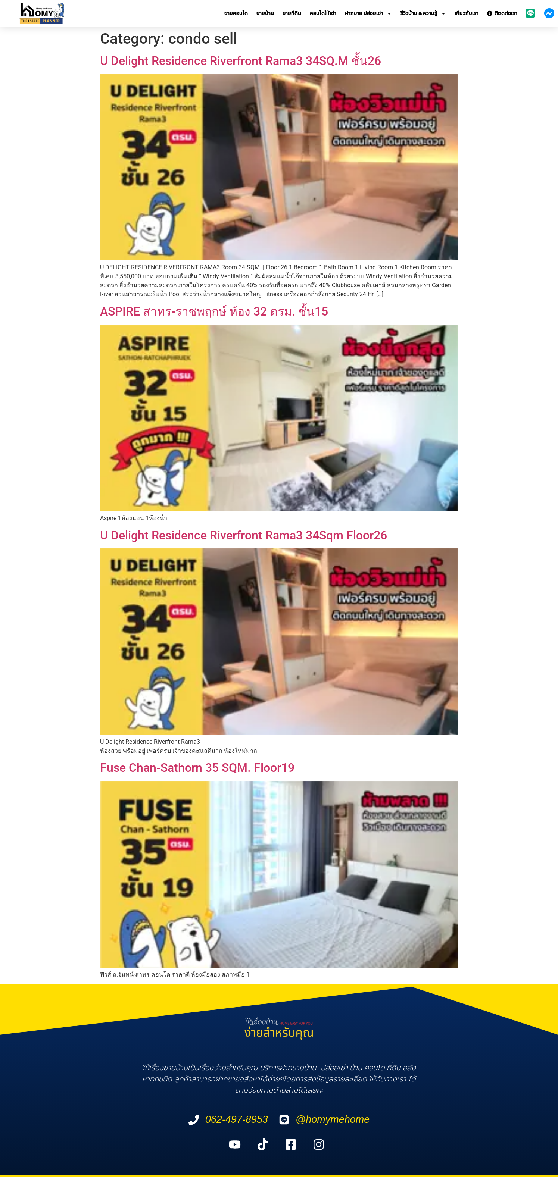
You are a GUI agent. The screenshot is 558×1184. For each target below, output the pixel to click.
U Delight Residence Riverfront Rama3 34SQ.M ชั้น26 (240, 61)
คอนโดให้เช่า (323, 13)
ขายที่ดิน (292, 13)
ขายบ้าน (265, 13)
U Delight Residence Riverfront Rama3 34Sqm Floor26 (243, 535)
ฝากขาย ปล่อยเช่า (368, 13)
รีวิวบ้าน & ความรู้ (423, 13)
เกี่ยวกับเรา (466, 13)
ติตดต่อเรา (502, 13)
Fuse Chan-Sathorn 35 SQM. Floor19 (197, 768)
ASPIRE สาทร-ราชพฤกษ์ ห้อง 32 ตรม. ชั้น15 (214, 311)
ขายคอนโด (236, 13)
